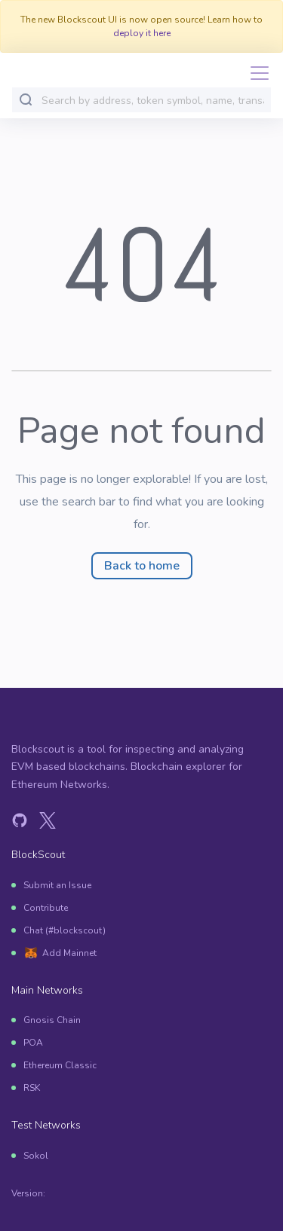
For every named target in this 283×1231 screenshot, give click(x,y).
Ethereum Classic (60, 1065)
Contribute (45, 908)
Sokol (35, 1156)
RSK (31, 1088)
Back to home (142, 565)
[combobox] (153, 100)
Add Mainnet (69, 953)
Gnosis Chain (52, 1020)
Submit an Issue (57, 885)
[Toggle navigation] (255, 73)
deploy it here (142, 33)
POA (33, 1043)
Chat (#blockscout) (64, 930)
